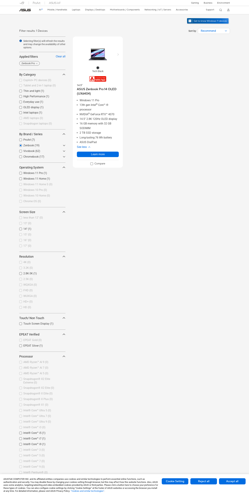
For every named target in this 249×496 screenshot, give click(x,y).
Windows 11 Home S (37, 184)
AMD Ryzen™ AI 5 (35, 373)
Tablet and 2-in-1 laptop (39, 85)
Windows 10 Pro (35, 190)
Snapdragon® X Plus (38, 399)
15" (27, 234)
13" (27, 223)
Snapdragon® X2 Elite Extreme (36, 380)
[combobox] (214, 31)
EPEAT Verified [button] (42, 334)
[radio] (98, 68)
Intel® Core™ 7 (34, 461)
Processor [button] (42, 356)
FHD (28, 290)
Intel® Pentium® (35, 472)
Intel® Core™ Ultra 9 (37, 421)
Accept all (232, 481)
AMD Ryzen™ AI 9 (35, 362)
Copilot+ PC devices (37, 80)
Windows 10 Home (36, 195)
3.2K (28, 267)
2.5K (28, 279)
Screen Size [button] (42, 212)
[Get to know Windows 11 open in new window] (208, 24)
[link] (25, 10)
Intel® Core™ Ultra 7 (37, 416)
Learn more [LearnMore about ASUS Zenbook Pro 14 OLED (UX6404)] (98, 154)
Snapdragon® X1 (35, 404)
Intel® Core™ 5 (34, 455)
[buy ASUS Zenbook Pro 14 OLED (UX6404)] (98, 91)
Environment (223, 3)
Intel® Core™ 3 (34, 449)
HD (27, 307)
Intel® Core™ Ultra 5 (37, 410)
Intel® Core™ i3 (34, 427)
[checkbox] (42, 80)
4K (27, 262)
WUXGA (30, 296)
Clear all (60, 56)
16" (27, 240)
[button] (195, 3)
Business (208, 3)
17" (27, 245)
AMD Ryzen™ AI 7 (35, 367)
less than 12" (33, 217)
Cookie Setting (175, 481)
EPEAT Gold (32, 340)
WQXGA (30, 284)
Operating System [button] (42, 167)
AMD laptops (33, 118)
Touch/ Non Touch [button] (42, 318)
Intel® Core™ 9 (34, 466)
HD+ (28, 301)
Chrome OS (32, 201)
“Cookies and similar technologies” (87, 491)
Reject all (203, 481)
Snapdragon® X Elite (38, 393)
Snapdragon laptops (37, 123)
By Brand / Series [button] (42, 134)
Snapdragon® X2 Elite (38, 387)
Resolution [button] (42, 256)
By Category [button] (42, 74)
